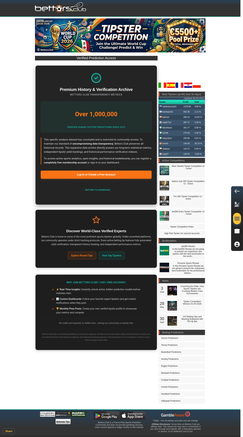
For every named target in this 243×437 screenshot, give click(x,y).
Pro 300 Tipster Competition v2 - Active (188, 197)
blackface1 (165, 127)
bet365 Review (188, 246)
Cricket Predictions (169, 387)
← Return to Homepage (96, 190)
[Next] (200, 23)
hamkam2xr (166, 111)
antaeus (164, 148)
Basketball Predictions (171, 352)
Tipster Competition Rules (182, 227)
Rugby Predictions (169, 366)
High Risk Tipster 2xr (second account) (182, 233)
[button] (237, 192)
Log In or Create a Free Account (96, 174)
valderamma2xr (168, 106)
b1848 (163, 133)
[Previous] (40, 23)
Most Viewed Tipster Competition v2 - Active (188, 167)
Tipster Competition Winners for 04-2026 (192, 302)
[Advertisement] (96, 383)
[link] (237, 205)
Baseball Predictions (170, 373)
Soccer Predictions (169, 338)
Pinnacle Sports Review (188, 263)
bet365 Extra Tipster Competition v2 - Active (188, 212)
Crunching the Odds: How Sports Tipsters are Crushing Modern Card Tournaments (192, 290)
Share (8, 431)
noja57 (164, 154)
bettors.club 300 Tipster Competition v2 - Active (188, 182)
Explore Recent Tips (82, 255)
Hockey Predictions (170, 359)
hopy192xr (165, 138)
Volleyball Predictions (170, 401)
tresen (163, 143)
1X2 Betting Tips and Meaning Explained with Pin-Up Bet (192, 319)
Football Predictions (170, 380)
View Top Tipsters (111, 255)
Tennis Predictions (169, 345)
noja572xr (165, 122)
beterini (164, 117)
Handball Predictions (170, 394)
